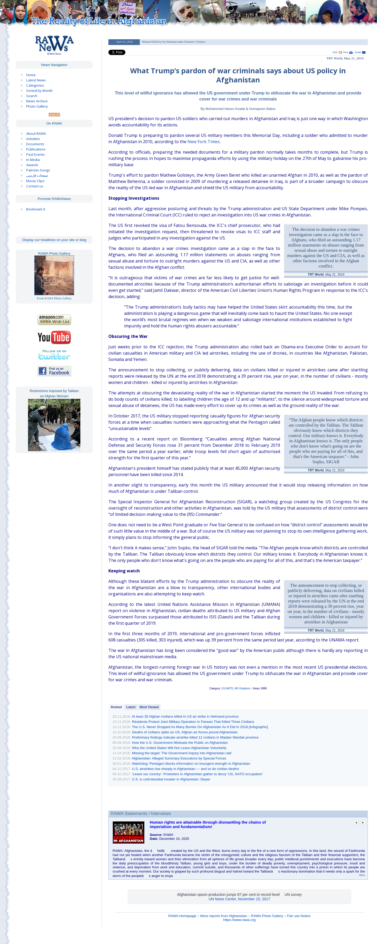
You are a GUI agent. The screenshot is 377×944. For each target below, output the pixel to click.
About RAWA (36, 133)
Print (345, 52)
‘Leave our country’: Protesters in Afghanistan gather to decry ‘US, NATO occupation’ (197, 774)
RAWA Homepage (182, 916)
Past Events (35, 154)
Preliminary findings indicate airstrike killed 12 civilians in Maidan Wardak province (195, 737)
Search (31, 95)
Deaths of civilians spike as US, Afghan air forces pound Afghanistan (185, 732)
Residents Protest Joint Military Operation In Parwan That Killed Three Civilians (193, 722)
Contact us (34, 186)
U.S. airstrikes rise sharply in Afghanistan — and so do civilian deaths (185, 769)
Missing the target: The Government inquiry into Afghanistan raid (181, 753)
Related (116, 707)
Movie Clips (35, 180)
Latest (130, 707)
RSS (335, 52)
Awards (32, 165)
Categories (35, 85)
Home (31, 74)
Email (358, 52)
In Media (33, 159)
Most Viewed (149, 707)
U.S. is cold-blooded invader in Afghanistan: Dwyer (171, 779)
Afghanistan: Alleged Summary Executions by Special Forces (179, 758)
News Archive (37, 101)
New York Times (203, 141)
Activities (33, 138)
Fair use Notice (299, 916)
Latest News (36, 80)
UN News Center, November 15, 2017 (239, 899)
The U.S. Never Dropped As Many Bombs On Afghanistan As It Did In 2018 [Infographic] (200, 727)
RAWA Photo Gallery (267, 916)
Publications (36, 149)
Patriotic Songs (38, 170)
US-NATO (227, 688)
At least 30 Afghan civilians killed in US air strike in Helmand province (185, 716)
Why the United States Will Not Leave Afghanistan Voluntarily (179, 748)
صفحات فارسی (37, 175)
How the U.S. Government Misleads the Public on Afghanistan (180, 743)
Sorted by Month (39, 90)
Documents (35, 144)
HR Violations (242, 688)
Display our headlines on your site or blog (54, 240)
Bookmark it (35, 209)
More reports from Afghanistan (223, 916)
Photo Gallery (37, 106)
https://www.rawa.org (239, 920)
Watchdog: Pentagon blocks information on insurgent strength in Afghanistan (191, 764)
